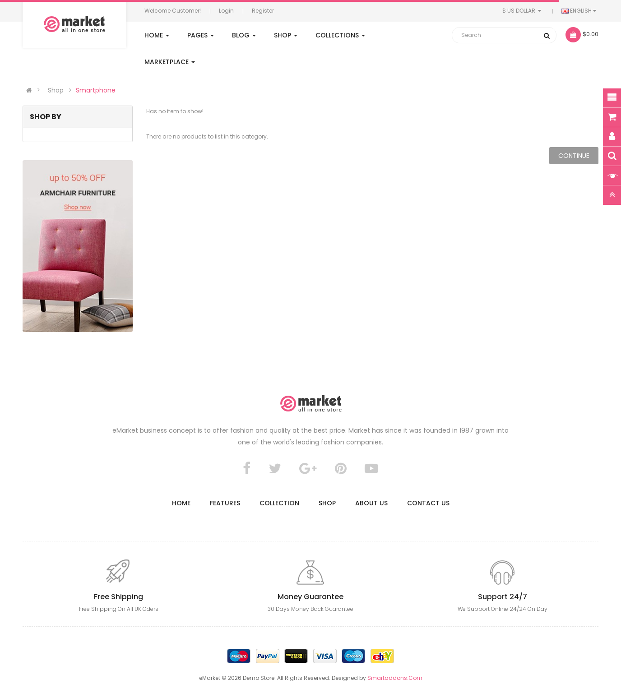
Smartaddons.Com (394, 678)
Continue (573, 155)
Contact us (428, 503)
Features (225, 503)
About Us (371, 503)
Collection (279, 503)
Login (226, 10)
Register (263, 10)
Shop (56, 90)
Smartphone (96, 90)
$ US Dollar (522, 10)
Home (181, 503)
